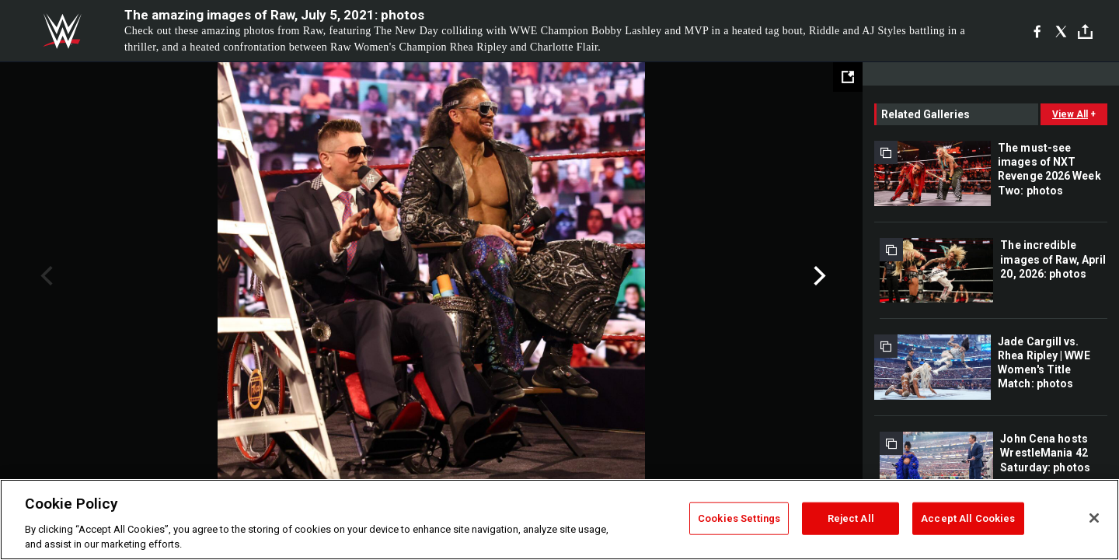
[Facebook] (1037, 31)
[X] (1061, 31)
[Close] (1094, 518)
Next (817, 276)
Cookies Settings (739, 518)
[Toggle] (1085, 31)
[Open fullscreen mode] (848, 77)
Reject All (851, 518)
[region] (559, 519)
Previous (44, 276)
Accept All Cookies (968, 518)
